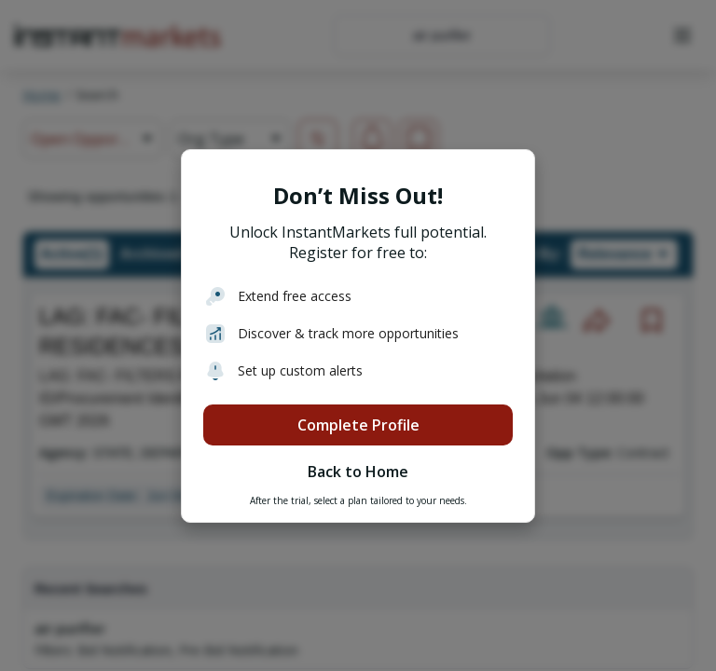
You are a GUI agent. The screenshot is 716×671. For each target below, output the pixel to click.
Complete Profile (358, 425)
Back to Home (358, 471)
